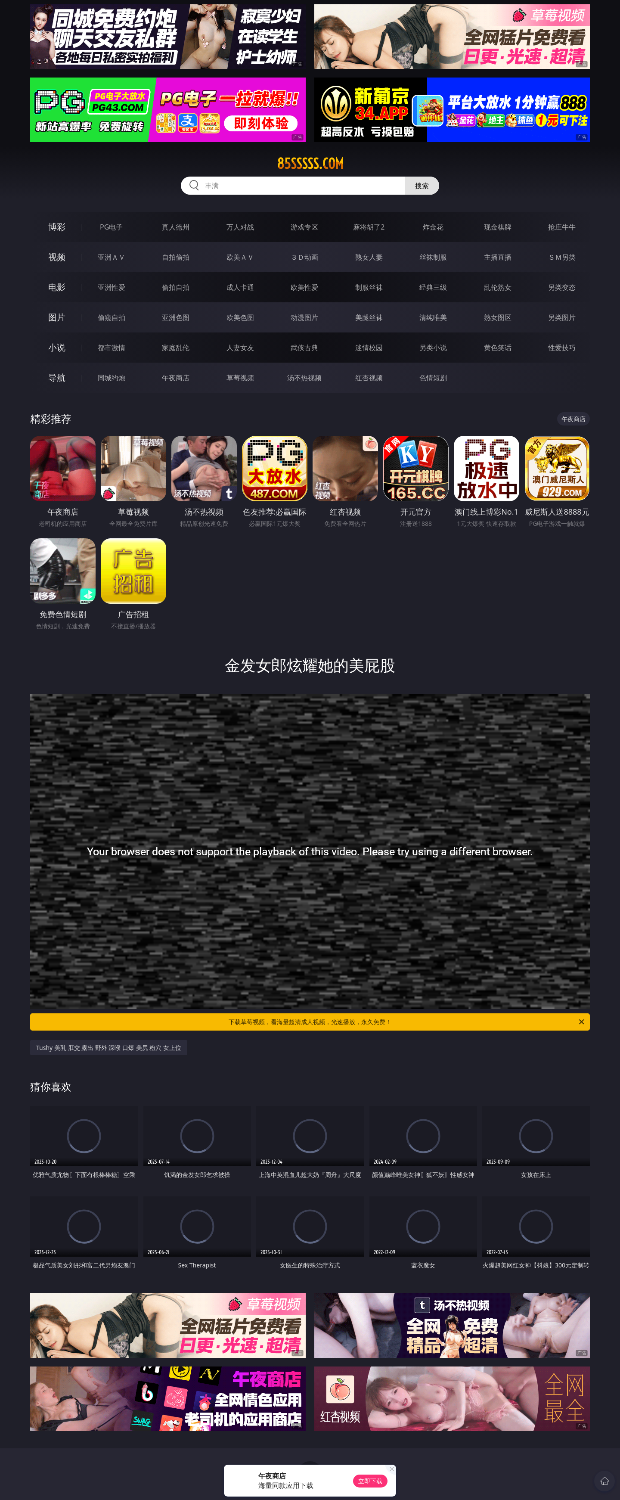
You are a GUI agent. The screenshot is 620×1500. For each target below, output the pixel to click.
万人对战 (240, 227)
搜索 (422, 185)
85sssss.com (310, 163)
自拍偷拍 (175, 257)
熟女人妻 (369, 257)
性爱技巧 (562, 347)
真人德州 (175, 227)
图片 (56, 317)
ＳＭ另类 (562, 257)
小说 (56, 347)
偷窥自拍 (111, 317)
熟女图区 (498, 317)
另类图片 (562, 317)
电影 (56, 287)
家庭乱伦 (175, 347)
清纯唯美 (433, 317)
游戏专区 (304, 227)
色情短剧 (433, 377)
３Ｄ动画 (304, 257)
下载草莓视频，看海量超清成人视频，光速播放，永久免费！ (407, 1022)
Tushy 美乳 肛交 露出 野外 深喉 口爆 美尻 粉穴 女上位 (108, 1047)
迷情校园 (369, 347)
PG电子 (111, 227)
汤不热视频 (304, 377)
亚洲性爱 (111, 287)
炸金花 (433, 227)
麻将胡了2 (368, 227)
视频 (56, 257)
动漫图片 (304, 317)
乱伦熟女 (498, 287)
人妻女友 (240, 347)
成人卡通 (240, 287)
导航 (56, 377)
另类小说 (433, 347)
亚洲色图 (175, 317)
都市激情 (111, 347)
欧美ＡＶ (240, 257)
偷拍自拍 (175, 287)
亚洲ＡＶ (111, 257)
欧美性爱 (304, 287)
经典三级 (433, 287)
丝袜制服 (433, 257)
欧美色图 (240, 317)
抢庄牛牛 (562, 227)
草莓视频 (240, 377)
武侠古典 (304, 347)
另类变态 (562, 287)
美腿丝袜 (369, 317)
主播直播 (498, 257)
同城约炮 (111, 377)
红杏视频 (369, 377)
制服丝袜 (369, 287)
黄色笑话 (498, 347)
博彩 (56, 227)
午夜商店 (175, 377)
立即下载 (370, 1481)
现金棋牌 (498, 227)
